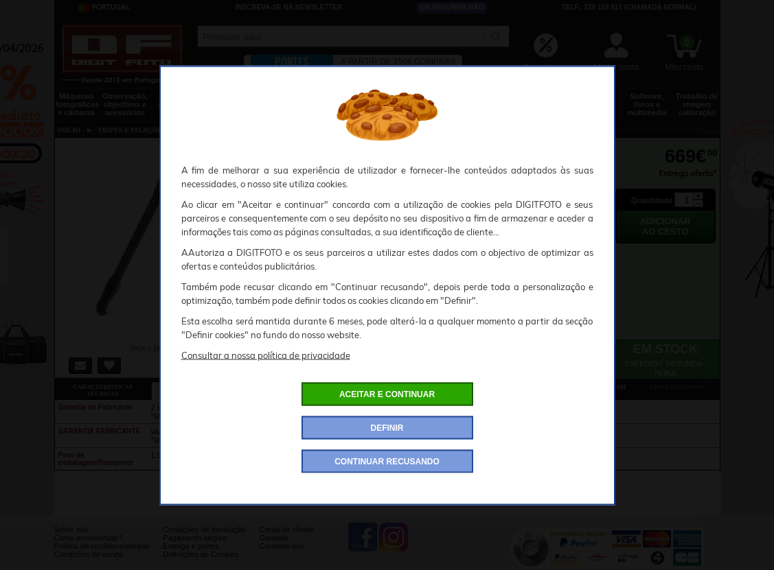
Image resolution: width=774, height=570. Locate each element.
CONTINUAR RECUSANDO (387, 461)
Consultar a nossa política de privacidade (265, 354)
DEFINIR (387, 427)
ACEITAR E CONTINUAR (387, 394)
